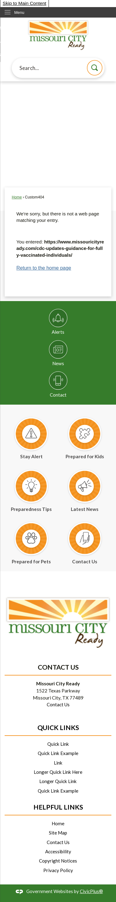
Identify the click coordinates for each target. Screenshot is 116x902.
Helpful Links (58, 807)
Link (58, 762)
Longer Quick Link (58, 781)
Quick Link (58, 744)
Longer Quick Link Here (58, 772)
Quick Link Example (58, 753)
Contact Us (58, 704)
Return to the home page (43, 268)
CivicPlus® (91, 891)
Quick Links (58, 728)
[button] (94, 68)
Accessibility (58, 851)
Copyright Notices (58, 860)
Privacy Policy (58, 870)
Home (17, 197)
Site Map (58, 832)
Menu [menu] (19, 12)
